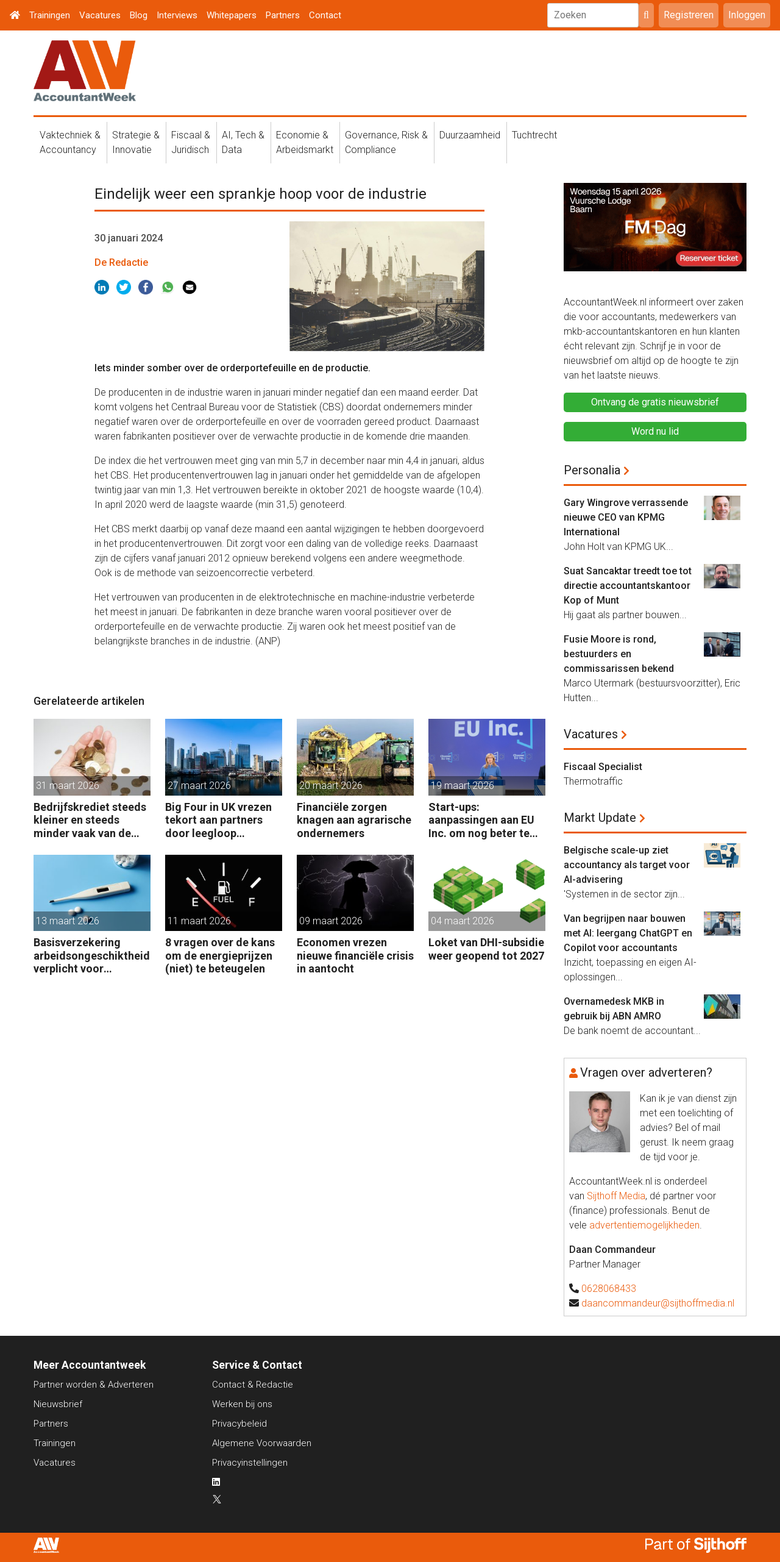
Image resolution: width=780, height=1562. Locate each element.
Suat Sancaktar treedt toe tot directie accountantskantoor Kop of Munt (628, 585)
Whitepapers (232, 15)
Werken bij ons (242, 1404)
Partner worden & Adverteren (94, 1384)
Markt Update (600, 817)
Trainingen (49, 15)
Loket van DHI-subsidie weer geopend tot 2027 (486, 949)
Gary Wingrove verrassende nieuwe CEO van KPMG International (626, 517)
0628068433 (608, 1288)
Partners (283, 15)
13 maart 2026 (67, 921)
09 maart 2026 (331, 921)
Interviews (177, 15)
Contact (325, 15)
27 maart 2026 (199, 785)
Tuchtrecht (534, 135)
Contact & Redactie (252, 1384)
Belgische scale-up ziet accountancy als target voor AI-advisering (627, 864)
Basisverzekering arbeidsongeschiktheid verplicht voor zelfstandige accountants (92, 955)
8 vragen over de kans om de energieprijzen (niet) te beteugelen (220, 955)
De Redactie (121, 262)
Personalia (592, 470)
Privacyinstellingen (250, 1462)
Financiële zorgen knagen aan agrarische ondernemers (354, 820)
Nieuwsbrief (58, 1404)
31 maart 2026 (67, 785)
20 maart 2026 (331, 785)
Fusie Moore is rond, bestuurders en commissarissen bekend (619, 653)
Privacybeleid (239, 1423)
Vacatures (100, 15)
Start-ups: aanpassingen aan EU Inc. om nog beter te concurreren (481, 820)
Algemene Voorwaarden (261, 1443)
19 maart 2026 (462, 785)
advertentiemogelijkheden (644, 1225)
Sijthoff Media (616, 1196)
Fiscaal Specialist (603, 766)
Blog (138, 15)
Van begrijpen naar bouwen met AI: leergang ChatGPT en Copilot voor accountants (628, 933)
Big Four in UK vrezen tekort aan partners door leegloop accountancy (218, 820)
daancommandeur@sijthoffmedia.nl (657, 1303)
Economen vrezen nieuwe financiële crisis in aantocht (355, 955)
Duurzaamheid (469, 135)
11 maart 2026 (199, 921)
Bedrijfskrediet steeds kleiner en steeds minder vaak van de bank (90, 820)
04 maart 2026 (462, 921)
